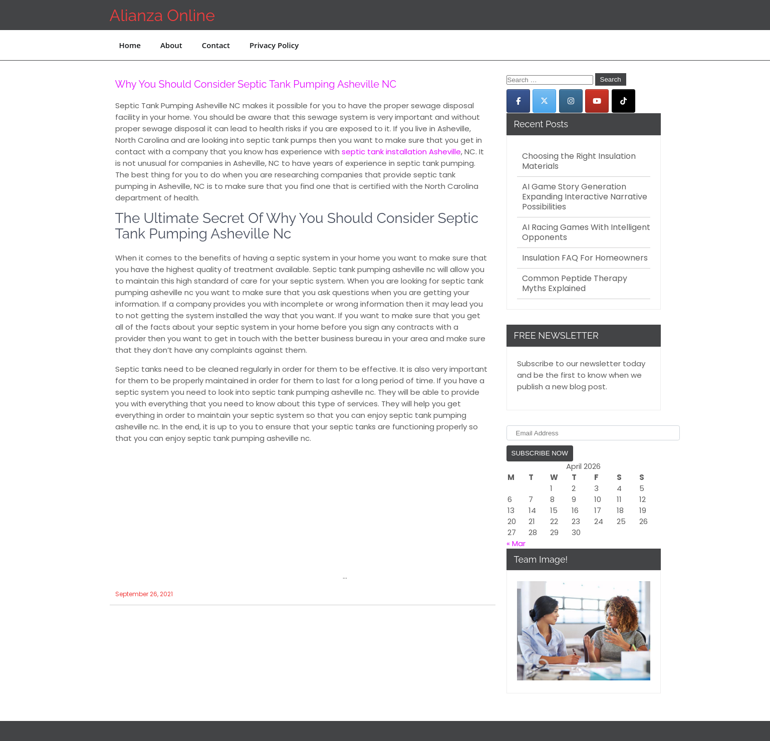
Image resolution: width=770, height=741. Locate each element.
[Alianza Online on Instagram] (571, 101)
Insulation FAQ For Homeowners (585, 258)
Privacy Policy (274, 45)
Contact (216, 45)
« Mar (516, 543)
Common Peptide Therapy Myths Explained (574, 284)
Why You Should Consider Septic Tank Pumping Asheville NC (256, 84)
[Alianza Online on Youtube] (597, 101)
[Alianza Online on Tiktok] (623, 101)
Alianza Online (162, 15)
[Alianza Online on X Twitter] (544, 101)
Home (130, 45)
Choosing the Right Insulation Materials (579, 161)
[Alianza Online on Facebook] (518, 101)
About (171, 45)
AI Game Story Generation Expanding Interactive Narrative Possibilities (584, 197)
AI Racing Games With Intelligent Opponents (586, 232)
